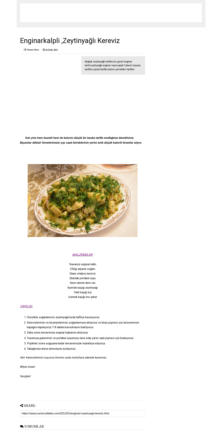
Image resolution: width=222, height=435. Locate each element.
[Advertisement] (82, 102)
